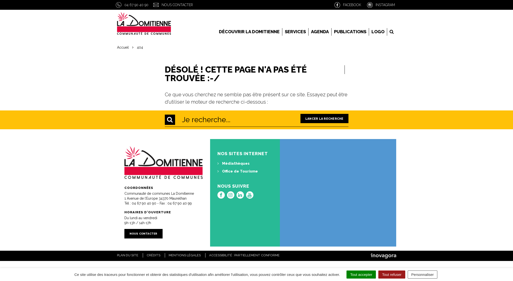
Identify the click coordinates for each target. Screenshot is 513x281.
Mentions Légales (185, 255)
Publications (350, 31)
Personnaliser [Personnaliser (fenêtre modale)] (422, 274)
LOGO (377, 31)
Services (295, 31)
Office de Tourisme (237, 171)
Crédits (153, 255)
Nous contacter (177, 5)
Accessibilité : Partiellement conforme (244, 255)
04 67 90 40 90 (136, 5)
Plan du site (127, 255)
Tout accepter (361, 274)
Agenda (320, 31)
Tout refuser (391, 274)
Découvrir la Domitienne (249, 31)
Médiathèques (233, 163)
